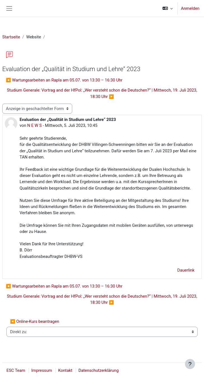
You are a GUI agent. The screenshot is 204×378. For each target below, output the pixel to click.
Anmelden (190, 8)
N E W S (34, 125)
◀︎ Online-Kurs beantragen (34, 321)
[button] (167, 8)
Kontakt (65, 370)
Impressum (41, 370)
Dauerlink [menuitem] (185, 270)
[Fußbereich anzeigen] (190, 364)
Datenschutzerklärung (98, 370)
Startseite (11, 36)
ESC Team (15, 370)
